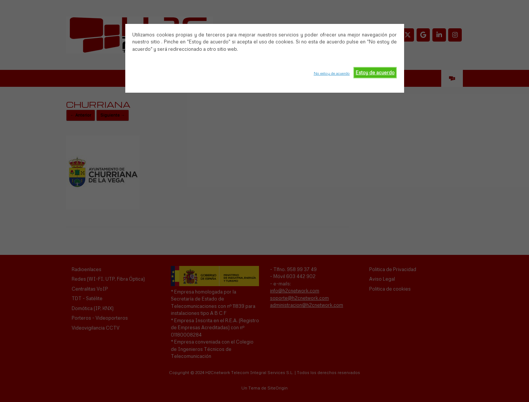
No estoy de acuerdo (332, 73)
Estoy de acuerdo (375, 72)
